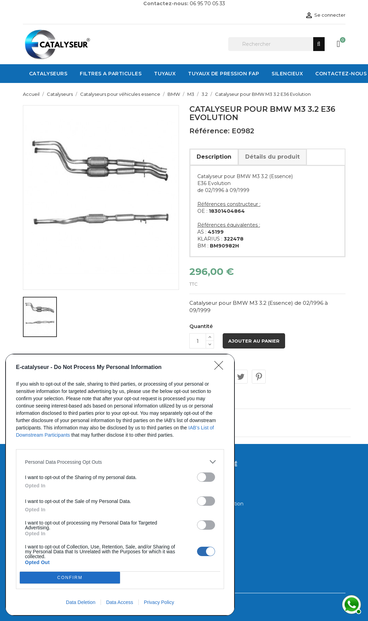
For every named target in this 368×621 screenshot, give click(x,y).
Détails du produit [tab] (272, 156)
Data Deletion (80, 602)
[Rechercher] (276, 44)
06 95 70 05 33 (207, 3)
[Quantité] (197, 341)
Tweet (241, 377)
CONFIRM (70, 577)
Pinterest (259, 377)
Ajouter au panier (254, 341)
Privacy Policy (159, 602)
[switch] (206, 477)
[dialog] (120, 484)
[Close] (221, 367)
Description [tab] (214, 156)
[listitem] (120, 461)
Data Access (119, 602)
